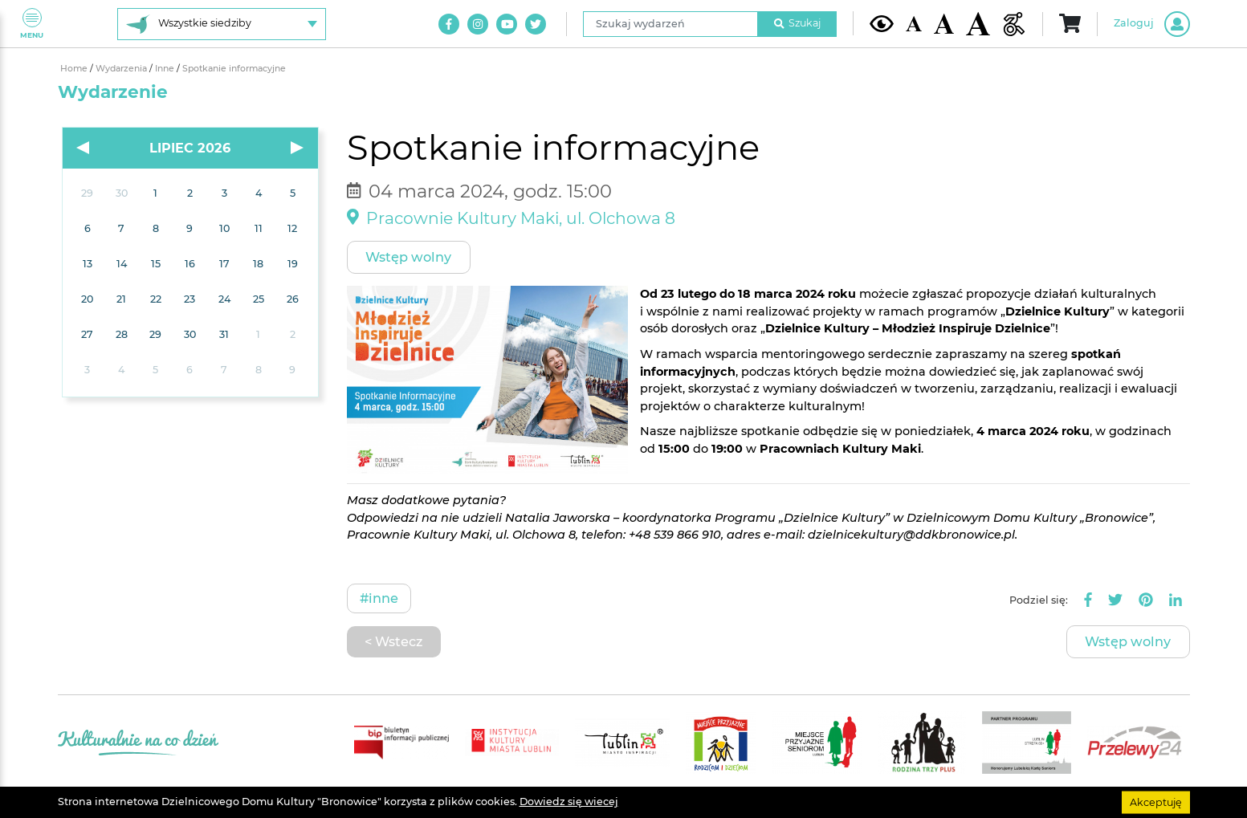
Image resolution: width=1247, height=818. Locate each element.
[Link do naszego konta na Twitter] (535, 24)
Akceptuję (1156, 802)
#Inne (379, 598)
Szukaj (797, 23)
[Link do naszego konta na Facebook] (448, 24)
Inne (166, 68)
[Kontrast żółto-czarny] (882, 23)
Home (75, 68)
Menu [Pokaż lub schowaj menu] (31, 23)
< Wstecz (393, 641)
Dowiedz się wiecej (569, 802)
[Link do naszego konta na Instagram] (477, 24)
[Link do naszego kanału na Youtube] (506, 24)
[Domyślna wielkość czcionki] (914, 23)
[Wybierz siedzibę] (221, 24)
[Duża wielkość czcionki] (978, 23)
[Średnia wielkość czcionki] (944, 23)
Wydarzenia (122, 68)
